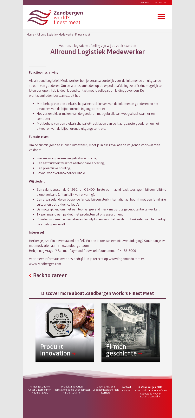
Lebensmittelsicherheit (106, 389)
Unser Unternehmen (39, 389)
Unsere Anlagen (106, 386)
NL (165, 3)
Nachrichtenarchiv (150, 396)
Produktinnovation (72, 386)
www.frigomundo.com (124, 258)
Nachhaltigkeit (40, 392)
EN (156, 3)
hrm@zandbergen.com (72, 245)
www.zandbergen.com (45, 264)
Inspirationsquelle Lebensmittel (72, 389)
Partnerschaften (72, 392)
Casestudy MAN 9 (150, 393)
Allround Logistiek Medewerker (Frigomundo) (63, 34)
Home (30, 34)
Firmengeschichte (40, 386)
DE (160, 3)
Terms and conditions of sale (150, 390)
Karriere (144, 3)
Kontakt (126, 390)
